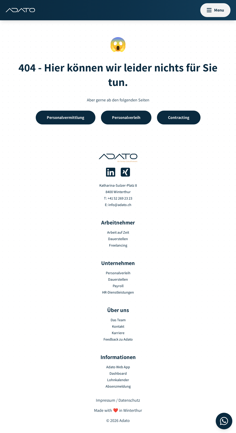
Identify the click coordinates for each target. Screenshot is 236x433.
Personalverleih (118, 273)
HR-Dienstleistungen (118, 292)
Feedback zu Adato (118, 339)
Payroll (118, 285)
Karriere (118, 332)
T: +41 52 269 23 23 (118, 198)
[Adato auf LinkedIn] (110, 172)
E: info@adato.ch (118, 204)
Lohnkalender (118, 379)
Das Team (118, 320)
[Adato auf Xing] (125, 172)
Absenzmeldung (118, 386)
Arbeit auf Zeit (118, 232)
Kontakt (118, 326)
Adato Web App (118, 367)
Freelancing (118, 245)
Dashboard (118, 373)
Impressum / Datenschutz (118, 400)
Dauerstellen (118, 238)
